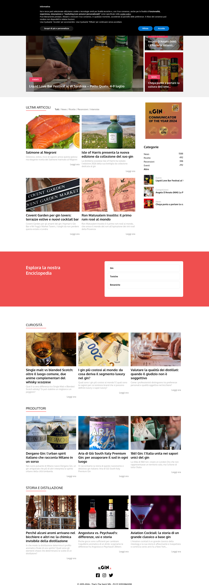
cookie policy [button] (125, 14)
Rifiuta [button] (145, 28)
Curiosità (34, 325)
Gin (111, 268)
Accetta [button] (161, 28)
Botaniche (115, 284)
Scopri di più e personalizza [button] (56, 28)
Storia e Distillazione (44, 488)
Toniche (114, 276)
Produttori (36, 408)
